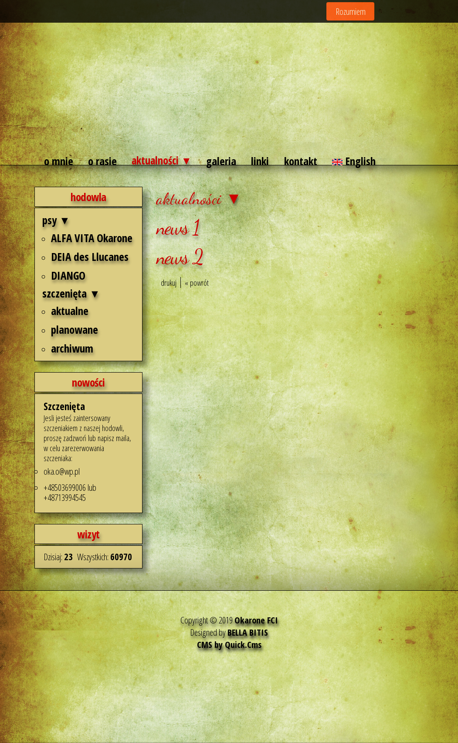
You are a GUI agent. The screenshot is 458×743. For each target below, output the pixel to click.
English (358, 161)
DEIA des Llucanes (90, 257)
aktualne (69, 312)
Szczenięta (65, 407)
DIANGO (68, 276)
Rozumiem (351, 11)
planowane (74, 330)
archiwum (72, 349)
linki (264, 161)
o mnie (58, 161)
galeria (225, 161)
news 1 (177, 228)
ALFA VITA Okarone (91, 238)
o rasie (102, 161)
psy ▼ (56, 221)
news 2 (179, 258)
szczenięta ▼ (71, 294)
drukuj (168, 283)
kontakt (304, 161)
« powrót (197, 283)
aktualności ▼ (163, 161)
